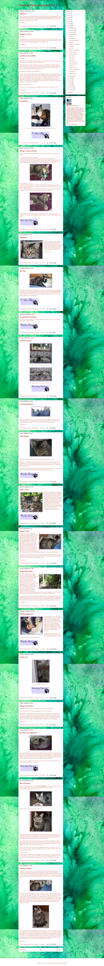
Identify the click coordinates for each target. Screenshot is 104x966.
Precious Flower (26, 868)
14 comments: (42, 229)
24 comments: (42, 308)
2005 (69, 92)
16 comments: (42, 860)
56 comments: (42, 47)
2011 (69, 17)
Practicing (23, 101)
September (72, 34)
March (70, 85)
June (70, 80)
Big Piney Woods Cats (73, 105)
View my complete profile (72, 124)
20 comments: (42, 142)
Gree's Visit (24, 490)
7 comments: (42, 332)
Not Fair (23, 271)
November (71, 30)
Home (41, 949)
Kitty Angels (24, 436)
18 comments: (42, 697)
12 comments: (42, 563)
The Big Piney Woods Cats (36, 5)
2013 (69, 13)
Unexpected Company (28, 317)
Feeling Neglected (26, 614)
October (71, 32)
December (71, 28)
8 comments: (42, 523)
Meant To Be (24, 531)
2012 (69, 15)
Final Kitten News (26, 571)
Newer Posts (23, 949)
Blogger (64, 963)
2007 (69, 25)
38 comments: (42, 92)
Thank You (24, 657)
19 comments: (42, 396)
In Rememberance (26, 404)
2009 (69, 21)
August (71, 76)
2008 (69, 23)
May (70, 82)
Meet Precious (25, 783)
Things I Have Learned (28, 151)
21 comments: (42, 649)
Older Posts (59, 949)
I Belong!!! (24, 237)
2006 (69, 27)
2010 (69, 19)
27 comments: (42, 26)
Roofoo (55, 963)
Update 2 (23, 14)
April (70, 83)
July (70, 78)
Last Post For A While (28, 56)
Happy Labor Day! (26, 706)
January (71, 89)
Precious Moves (26, 341)
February (71, 87)
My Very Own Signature (28, 733)
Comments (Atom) (43, 954)
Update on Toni (25, 34)
